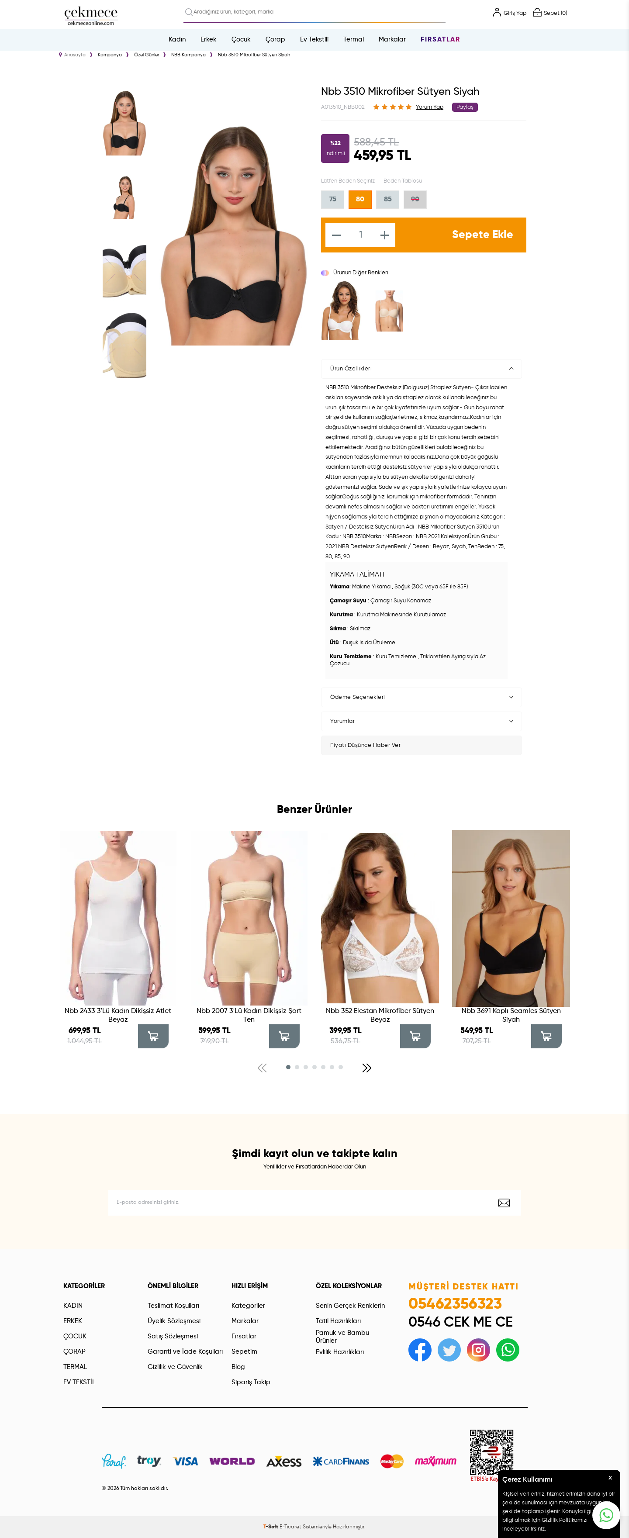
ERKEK (72, 1321)
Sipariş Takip (251, 1382)
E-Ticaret (290, 1527)
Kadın (177, 39)
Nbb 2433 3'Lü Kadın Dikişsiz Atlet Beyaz (118, 1015)
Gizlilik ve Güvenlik (175, 1367)
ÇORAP (74, 1351)
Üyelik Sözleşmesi (174, 1321)
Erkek (208, 39)
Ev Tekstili (314, 39)
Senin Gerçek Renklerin (350, 1306)
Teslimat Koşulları (173, 1306)
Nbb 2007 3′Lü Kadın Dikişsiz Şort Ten (249, 1015)
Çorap (275, 39)
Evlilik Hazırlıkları (340, 1352)
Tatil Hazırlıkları (338, 1321)
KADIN (73, 1306)
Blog (238, 1367)
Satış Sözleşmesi (173, 1336)
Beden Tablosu (403, 181)
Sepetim (244, 1351)
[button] (288, 1067)
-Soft (271, 1527)
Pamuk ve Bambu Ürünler (342, 1337)
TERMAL (75, 1367)
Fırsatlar (440, 39)
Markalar (392, 39)
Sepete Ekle (482, 235)
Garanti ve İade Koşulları (185, 1351)
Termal (353, 39)
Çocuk (241, 39)
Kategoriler (248, 1306)
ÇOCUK (74, 1336)
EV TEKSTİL (79, 1382)
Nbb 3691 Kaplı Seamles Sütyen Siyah (511, 1015)
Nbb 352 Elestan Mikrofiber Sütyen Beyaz (380, 1015)
